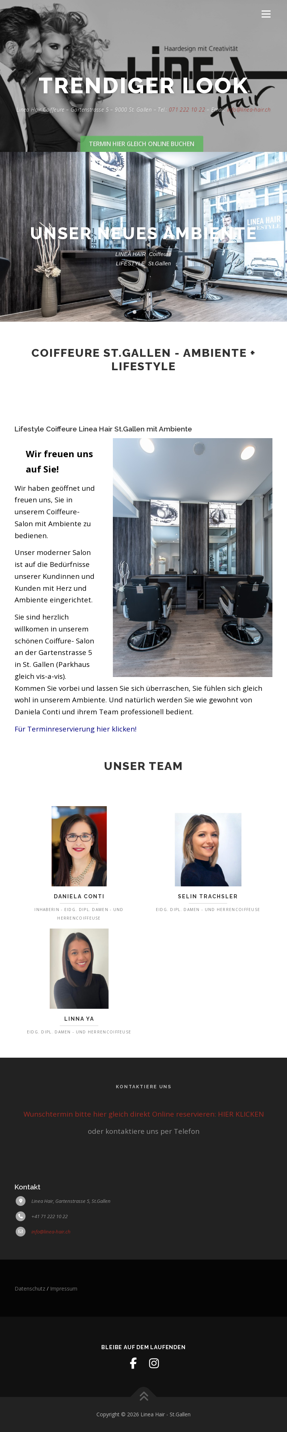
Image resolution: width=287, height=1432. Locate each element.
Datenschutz (30, 1288)
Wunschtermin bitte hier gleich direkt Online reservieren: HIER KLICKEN (144, 1114)
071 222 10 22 (187, 130)
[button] (134, 312)
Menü (265, 13)
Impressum (63, 1288)
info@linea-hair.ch (249, 130)
